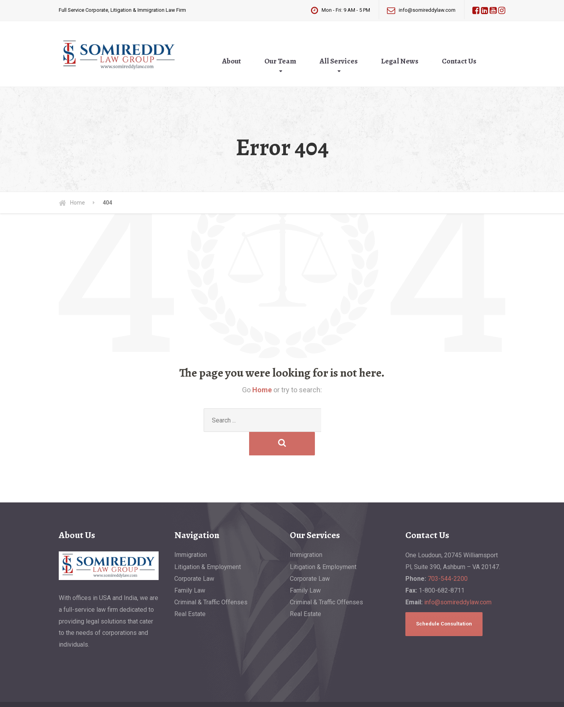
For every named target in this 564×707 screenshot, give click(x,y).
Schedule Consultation (444, 600)
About (231, 61)
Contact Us (459, 61)
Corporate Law (194, 555)
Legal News (399, 61)
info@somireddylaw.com (458, 578)
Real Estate (190, 590)
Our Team (280, 61)
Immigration (190, 531)
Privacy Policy (179, 694)
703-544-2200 (448, 555)
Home (262, 390)
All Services (339, 61)
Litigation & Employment (207, 543)
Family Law (189, 567)
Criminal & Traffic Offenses (211, 578)
